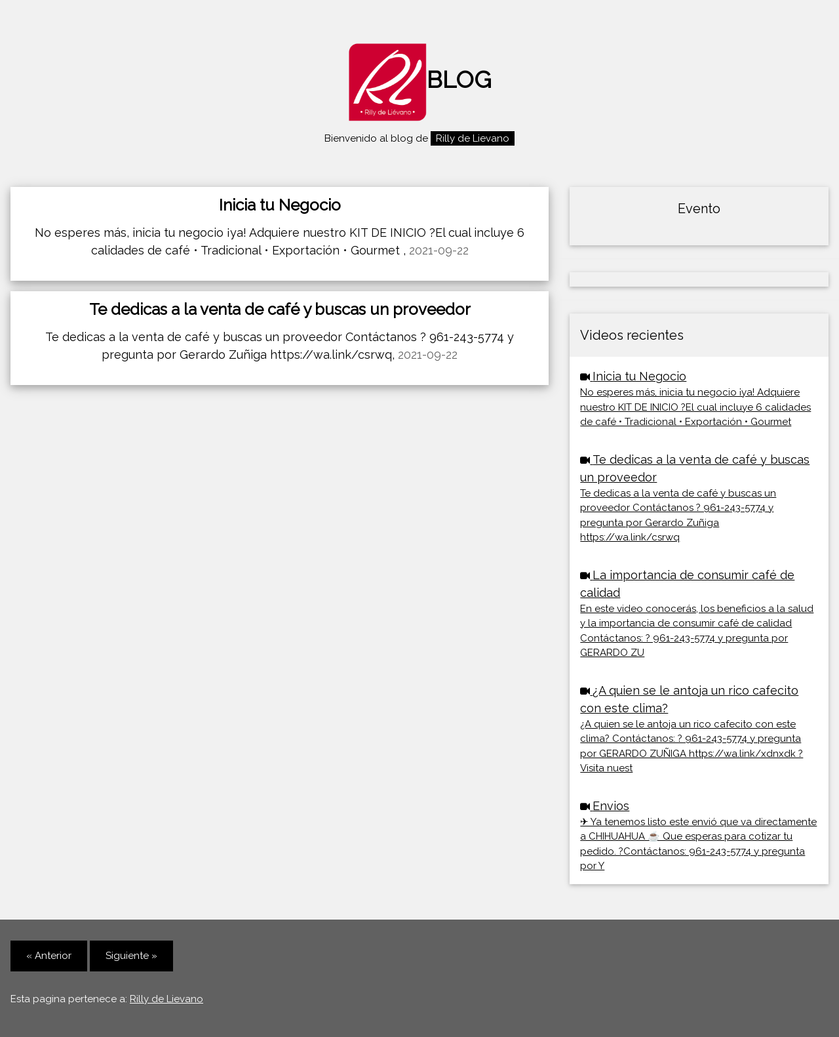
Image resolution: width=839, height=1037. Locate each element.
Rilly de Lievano (166, 999)
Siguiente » (131, 956)
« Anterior (48, 956)
